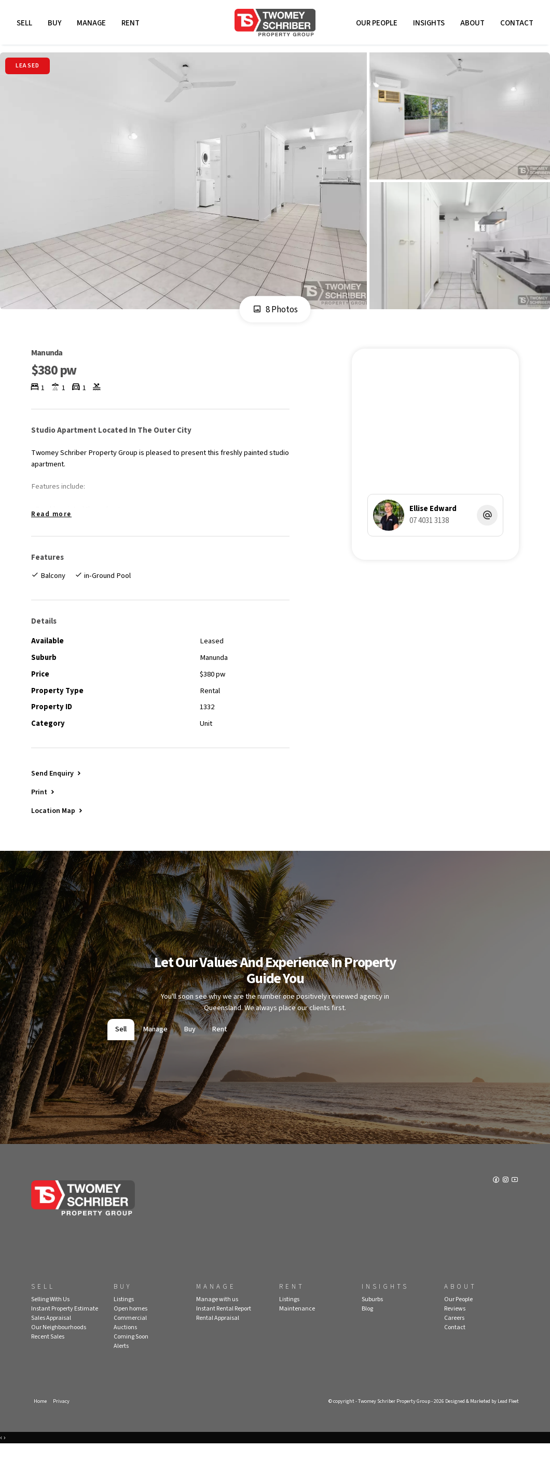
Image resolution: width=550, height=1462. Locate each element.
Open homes (130, 1325)
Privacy (62, 1418)
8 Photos (275, 313)
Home (40, 1418)
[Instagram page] (506, 1198)
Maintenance (297, 1325)
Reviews (454, 1325)
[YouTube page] (515, 1198)
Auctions (125, 1344)
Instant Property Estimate (64, 1325)
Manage (92, 24)
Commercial (130, 1334)
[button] (43, 806)
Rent (132, 24)
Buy (56, 24)
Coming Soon (131, 1353)
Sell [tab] (121, 1046)
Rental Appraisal (217, 1334)
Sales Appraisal (51, 1334)
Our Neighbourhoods (58, 1344)
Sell (26, 24)
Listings (124, 1316)
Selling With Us (50, 1316)
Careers (454, 1334)
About (471, 24)
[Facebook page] (496, 1198)
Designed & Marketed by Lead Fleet (478, 1418)
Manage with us (217, 1316)
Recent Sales (47, 1353)
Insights (427, 24)
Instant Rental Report (223, 1325)
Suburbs (372, 1316)
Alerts (121, 1362)
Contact (515, 24)
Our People (375, 24)
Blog (367, 1325)
